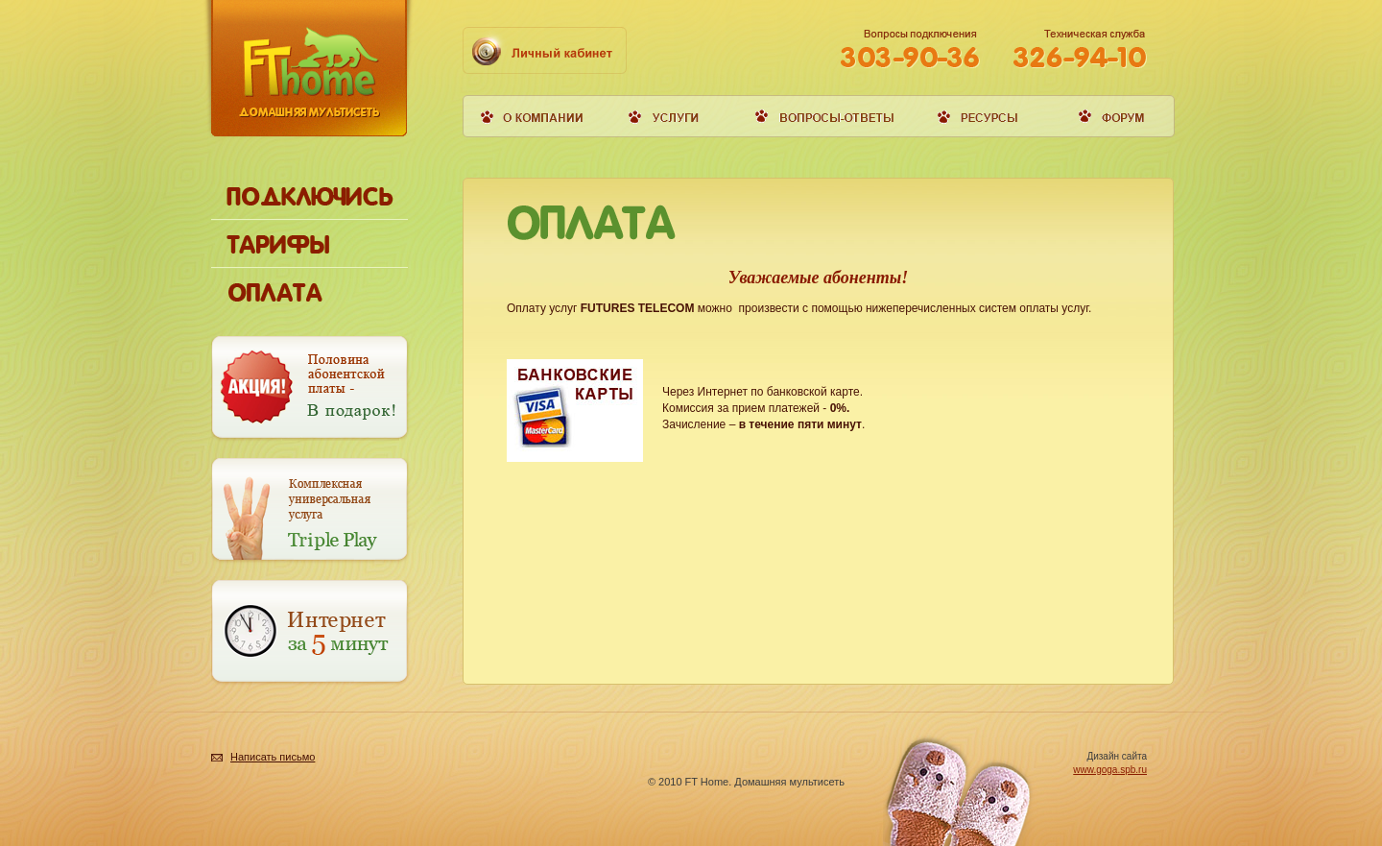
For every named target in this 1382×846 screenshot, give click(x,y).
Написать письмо (272, 756)
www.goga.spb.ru (1110, 769)
